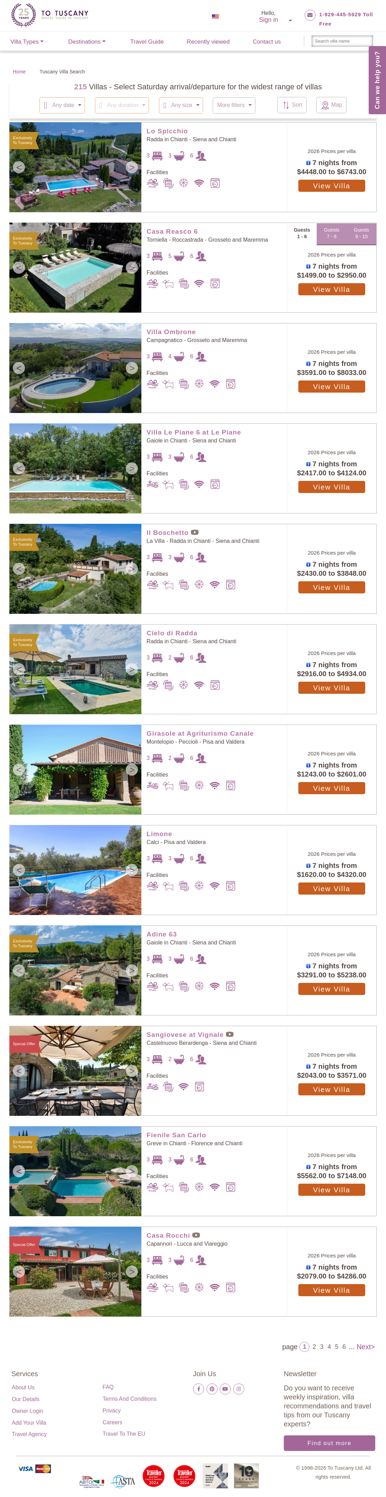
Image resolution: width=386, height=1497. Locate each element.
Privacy (112, 1410)
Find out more (329, 1443)
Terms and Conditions (130, 1398)
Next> (366, 1346)
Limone (159, 833)
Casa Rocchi (168, 1235)
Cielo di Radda (172, 632)
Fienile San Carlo (176, 1134)
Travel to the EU (124, 1433)
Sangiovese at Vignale (185, 1034)
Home (19, 71)
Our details (26, 1399)
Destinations (84, 41)
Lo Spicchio (167, 130)
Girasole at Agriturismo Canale (200, 733)
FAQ (108, 1387)
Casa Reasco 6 (172, 231)
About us (23, 1387)
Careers (112, 1422)
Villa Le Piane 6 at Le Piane (194, 432)
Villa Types (24, 41)
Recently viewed (208, 41)
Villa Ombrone (171, 331)
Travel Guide (147, 41)
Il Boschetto (167, 532)
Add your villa (29, 1422)
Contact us (267, 41)
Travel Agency (29, 1434)
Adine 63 (162, 934)
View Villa (331, 185)
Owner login (27, 1411)
